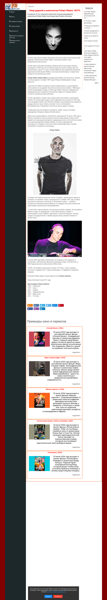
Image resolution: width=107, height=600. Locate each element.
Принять (48, 596)
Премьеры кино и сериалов (14, 41)
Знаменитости (13, 31)
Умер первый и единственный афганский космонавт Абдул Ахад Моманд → (90, 68)
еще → (97, 83)
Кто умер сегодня (14, 26)
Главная (11, 12)
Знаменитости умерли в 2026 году (16, 36)
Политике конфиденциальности (56, 592)
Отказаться (58, 596)
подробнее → (77, 352)
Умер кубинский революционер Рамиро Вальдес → (91, 78)
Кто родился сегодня (15, 21)
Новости (12, 16)
